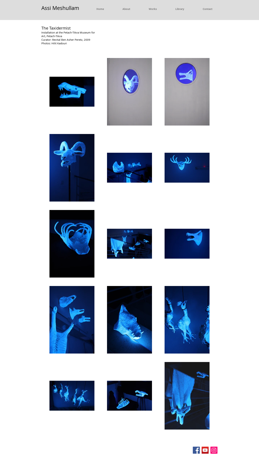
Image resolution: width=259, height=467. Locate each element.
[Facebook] (196, 450)
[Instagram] (213, 450)
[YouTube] (205, 450)
